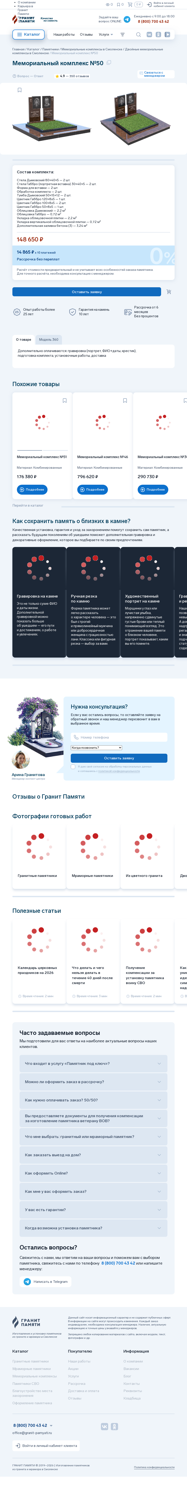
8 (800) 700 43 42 (153, 21)
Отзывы (24, 21)
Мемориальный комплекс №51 (38, 472)
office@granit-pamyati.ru (32, 1446)
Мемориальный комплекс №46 (92, 472)
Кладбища (132, 1412)
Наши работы (64, 34)
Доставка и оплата (83, 1404)
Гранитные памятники (30, 1375)
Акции (73, 1382)
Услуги (73, 1389)
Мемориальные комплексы (34, 1389)
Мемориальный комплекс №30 (146, 472)
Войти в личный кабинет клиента (160, 4)
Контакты (131, 1397)
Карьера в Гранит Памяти (25, 10)
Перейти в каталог (27, 519)
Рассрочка (76, 1397)
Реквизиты (26, 17)
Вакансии (131, 1382)
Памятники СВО (25, 1397)
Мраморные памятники (31, 1382)
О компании (27, 2)
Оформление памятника (32, 1416)
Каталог (28, 34)
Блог (127, 1389)
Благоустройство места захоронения (32, 1406)
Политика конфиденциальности (154, 1480)
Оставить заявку (119, 771)
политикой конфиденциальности (119, 784)
